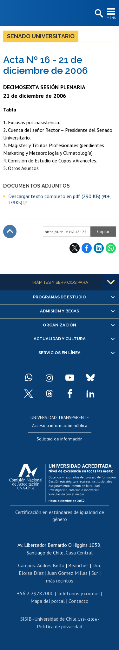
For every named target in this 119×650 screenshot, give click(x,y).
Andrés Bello (50, 565)
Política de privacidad (59, 626)
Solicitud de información (59, 439)
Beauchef (78, 565)
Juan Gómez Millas (68, 573)
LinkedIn (99, 248)
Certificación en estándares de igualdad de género (59, 515)
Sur (94, 573)
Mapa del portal (47, 601)
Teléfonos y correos (78, 593)
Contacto (79, 601)
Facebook (87, 248)
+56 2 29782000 (35, 593)
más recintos (59, 580)
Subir (10, 231)
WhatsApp (111, 248)
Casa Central (79, 552)
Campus (26, 565)
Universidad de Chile (55, 619)
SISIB (26, 619)
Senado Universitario (41, 36)
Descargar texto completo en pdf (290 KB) (59, 199)
